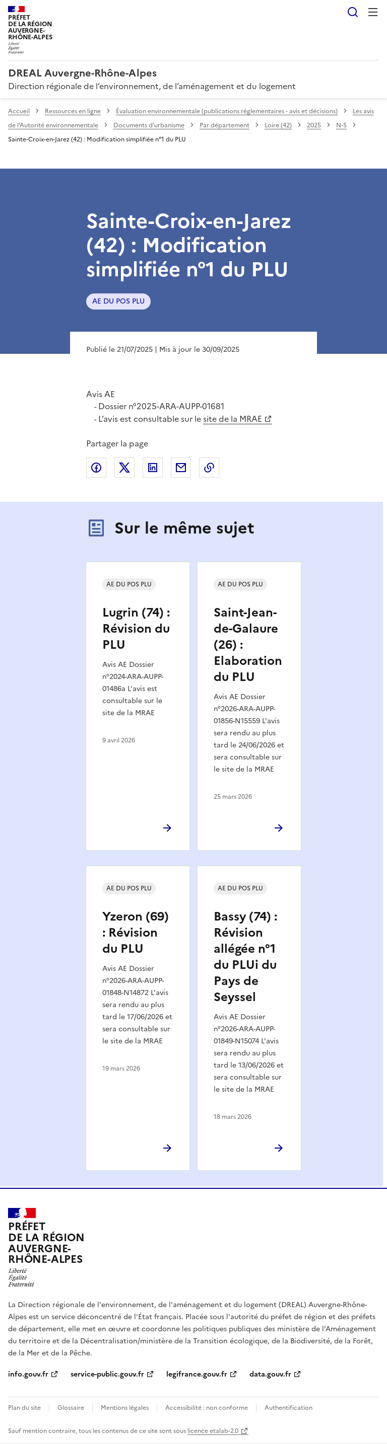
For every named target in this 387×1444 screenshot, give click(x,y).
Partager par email (181, 468)
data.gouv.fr (270, 1374)
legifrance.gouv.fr (196, 1374)
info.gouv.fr (28, 1374)
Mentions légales (125, 1407)
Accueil (19, 111)
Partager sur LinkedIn (153, 468)
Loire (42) (278, 125)
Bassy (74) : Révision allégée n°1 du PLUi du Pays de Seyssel (245, 956)
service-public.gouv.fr (107, 1374)
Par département (224, 125)
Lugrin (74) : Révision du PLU (136, 628)
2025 (314, 125)
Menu (373, 12)
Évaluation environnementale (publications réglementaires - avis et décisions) (227, 111)
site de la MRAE (232, 419)
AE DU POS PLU (118, 301)
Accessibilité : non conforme (206, 1407)
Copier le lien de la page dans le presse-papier (209, 468)
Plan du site (24, 1407)
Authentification (288, 1407)
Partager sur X (124, 468)
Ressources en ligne (73, 111)
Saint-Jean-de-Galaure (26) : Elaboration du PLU (248, 644)
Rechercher (353, 12)
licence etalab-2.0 (212, 1430)
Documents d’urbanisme (148, 125)
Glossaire (70, 1407)
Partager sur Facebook (96, 468)
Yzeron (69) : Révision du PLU (135, 932)
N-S (341, 125)
